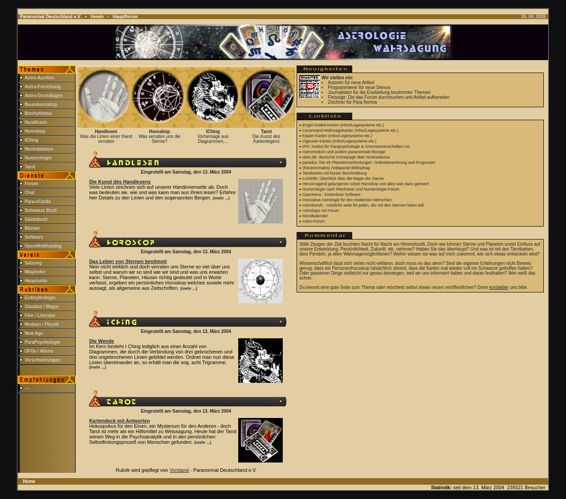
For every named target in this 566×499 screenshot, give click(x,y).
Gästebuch (36, 219)
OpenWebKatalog (42, 245)
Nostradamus (38, 148)
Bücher (32, 228)
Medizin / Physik (41, 324)
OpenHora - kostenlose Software (331, 194)
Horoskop (34, 131)
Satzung (33, 262)
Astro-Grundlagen (43, 95)
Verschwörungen (42, 359)
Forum (31, 183)
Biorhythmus (38, 113)
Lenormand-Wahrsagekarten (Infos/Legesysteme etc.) (350, 130)
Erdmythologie (40, 297)
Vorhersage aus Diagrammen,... (212, 139)
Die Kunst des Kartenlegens (266, 139)
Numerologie (38, 157)
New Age (33, 333)
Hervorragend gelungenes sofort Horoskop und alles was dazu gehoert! (365, 184)
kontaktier (499, 287)
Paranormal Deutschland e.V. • (55, 16)
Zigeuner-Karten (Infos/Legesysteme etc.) (339, 141)
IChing (31, 140)
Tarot (29, 166)
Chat (29, 192)
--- (26, 387)
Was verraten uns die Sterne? (159, 139)
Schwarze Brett (40, 210)
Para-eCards (37, 201)
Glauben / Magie (41, 306)
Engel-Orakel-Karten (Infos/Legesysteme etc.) (343, 125)
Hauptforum (125, 16)
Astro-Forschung (42, 86)
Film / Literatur (39, 315)
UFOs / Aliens (38, 351)
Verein (97, 16)
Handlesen (35, 122)
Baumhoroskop (40, 104)
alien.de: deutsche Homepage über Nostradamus (346, 157)
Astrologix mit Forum (320, 210)
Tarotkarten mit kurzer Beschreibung (334, 173)
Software (33, 237)
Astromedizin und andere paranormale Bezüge (343, 152)
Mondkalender (315, 216)
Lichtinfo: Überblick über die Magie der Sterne (343, 178)
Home (29, 481)
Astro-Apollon (39, 77)
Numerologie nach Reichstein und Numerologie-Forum (350, 189)
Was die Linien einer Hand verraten (106, 139)
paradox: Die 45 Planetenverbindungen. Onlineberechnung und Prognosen (368, 162)
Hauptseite (35, 280)
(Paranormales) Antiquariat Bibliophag (336, 168)
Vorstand (179, 470)
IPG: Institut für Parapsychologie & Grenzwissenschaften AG (356, 146)
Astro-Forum (313, 221)
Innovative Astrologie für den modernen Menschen (347, 200)
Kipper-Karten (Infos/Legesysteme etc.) (337, 136)
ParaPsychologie (42, 342)
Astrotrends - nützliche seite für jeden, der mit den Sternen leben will (362, 205)
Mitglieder (34, 271)
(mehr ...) (221, 198)
